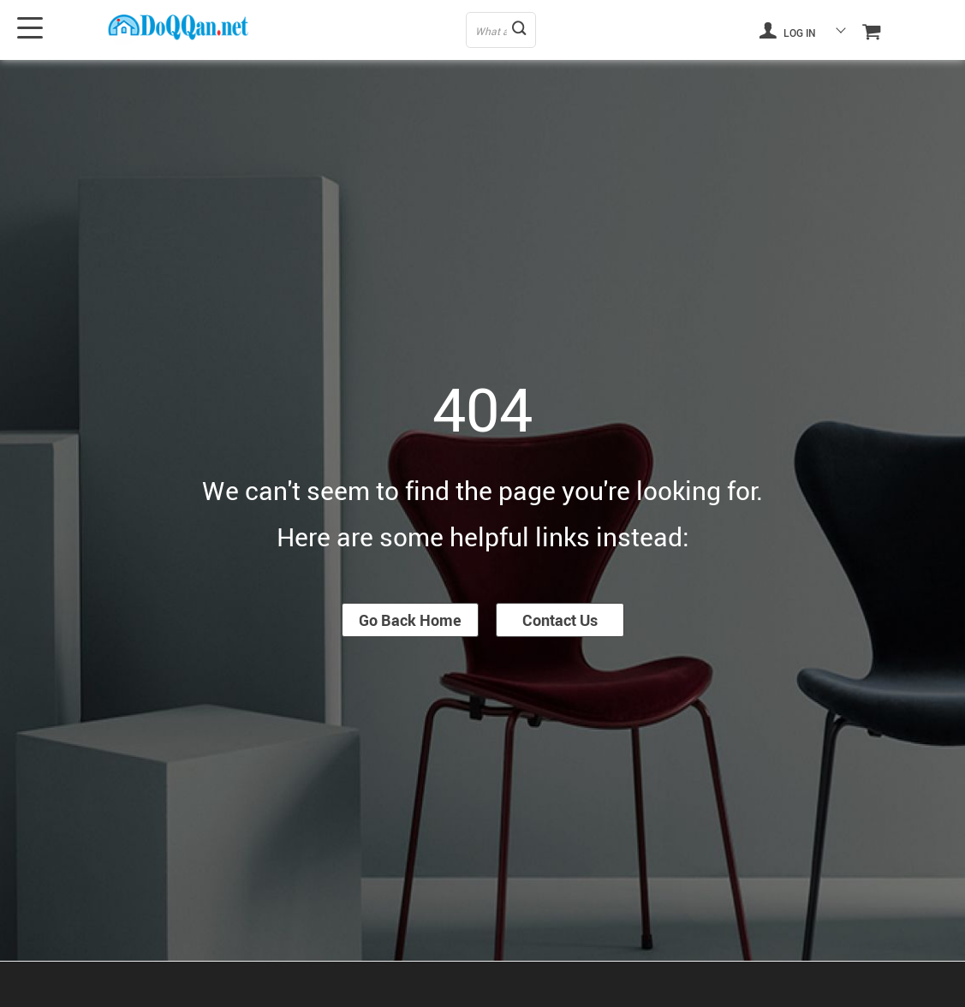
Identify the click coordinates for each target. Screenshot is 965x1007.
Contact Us (560, 620)
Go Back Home (410, 620)
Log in (787, 30)
